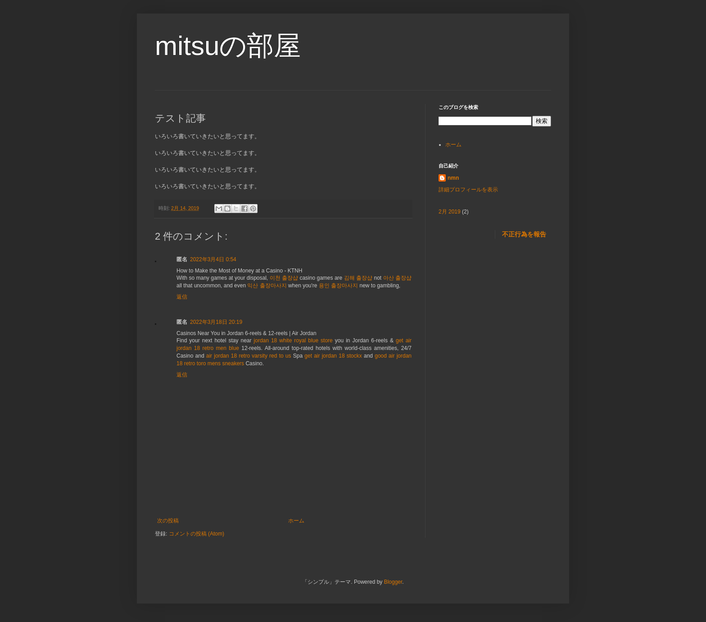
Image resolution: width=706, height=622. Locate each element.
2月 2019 (450, 212)
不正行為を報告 (524, 234)
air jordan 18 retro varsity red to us (248, 356)
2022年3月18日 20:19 (216, 322)
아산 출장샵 (397, 278)
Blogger (393, 582)
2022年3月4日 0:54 (213, 259)
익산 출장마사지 (266, 285)
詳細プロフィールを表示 (468, 189)
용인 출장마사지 (338, 285)
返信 (181, 297)
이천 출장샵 (284, 278)
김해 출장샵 (358, 278)
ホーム (296, 521)
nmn (453, 178)
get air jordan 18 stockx (333, 356)
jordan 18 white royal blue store (293, 340)
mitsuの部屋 (228, 46)
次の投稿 (168, 521)
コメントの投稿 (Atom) (196, 534)
